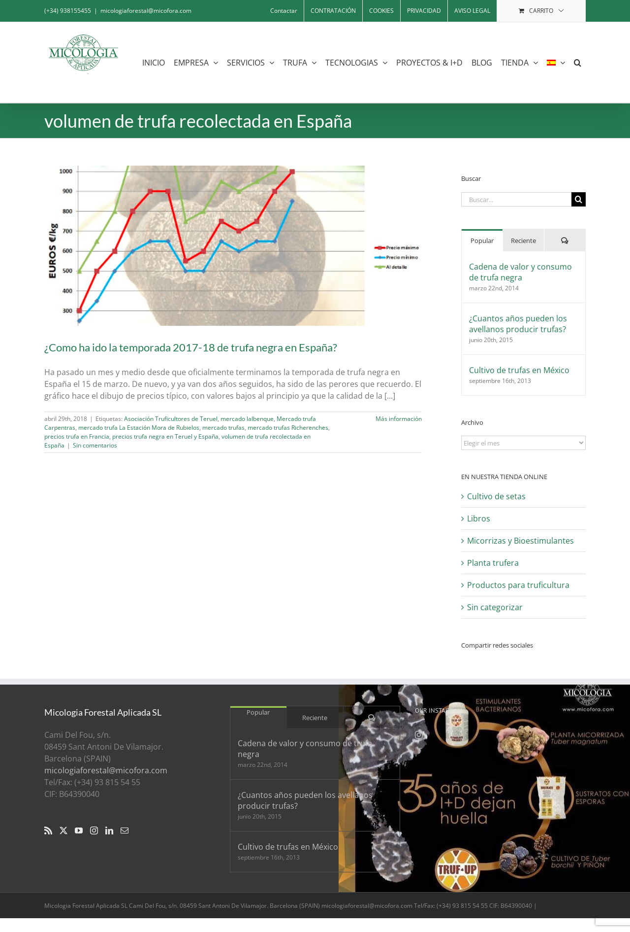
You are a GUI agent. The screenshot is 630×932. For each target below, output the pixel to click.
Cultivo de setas (496, 496)
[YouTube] (79, 830)
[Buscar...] (516, 199)
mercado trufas (223, 427)
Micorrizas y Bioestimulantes (520, 540)
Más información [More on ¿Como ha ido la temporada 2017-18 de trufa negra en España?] (399, 418)
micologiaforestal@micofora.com (145, 10)
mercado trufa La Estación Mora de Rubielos (138, 427)
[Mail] (124, 830)
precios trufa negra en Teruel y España (165, 436)
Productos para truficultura (518, 585)
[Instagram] (94, 830)
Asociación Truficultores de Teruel (171, 418)
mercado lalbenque (247, 418)
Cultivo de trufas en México (519, 370)
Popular (482, 240)
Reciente (523, 240)
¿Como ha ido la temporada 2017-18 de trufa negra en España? (190, 347)
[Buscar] (578, 199)
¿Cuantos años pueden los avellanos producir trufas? (518, 324)
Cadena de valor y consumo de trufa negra (520, 272)
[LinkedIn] (109, 830)
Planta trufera (493, 562)
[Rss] (48, 830)
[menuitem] (555, 62)
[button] (577, 62)
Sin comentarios (95, 445)
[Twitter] (63, 830)
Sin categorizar (495, 607)
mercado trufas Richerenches (288, 427)
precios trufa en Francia (76, 436)
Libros (478, 518)
